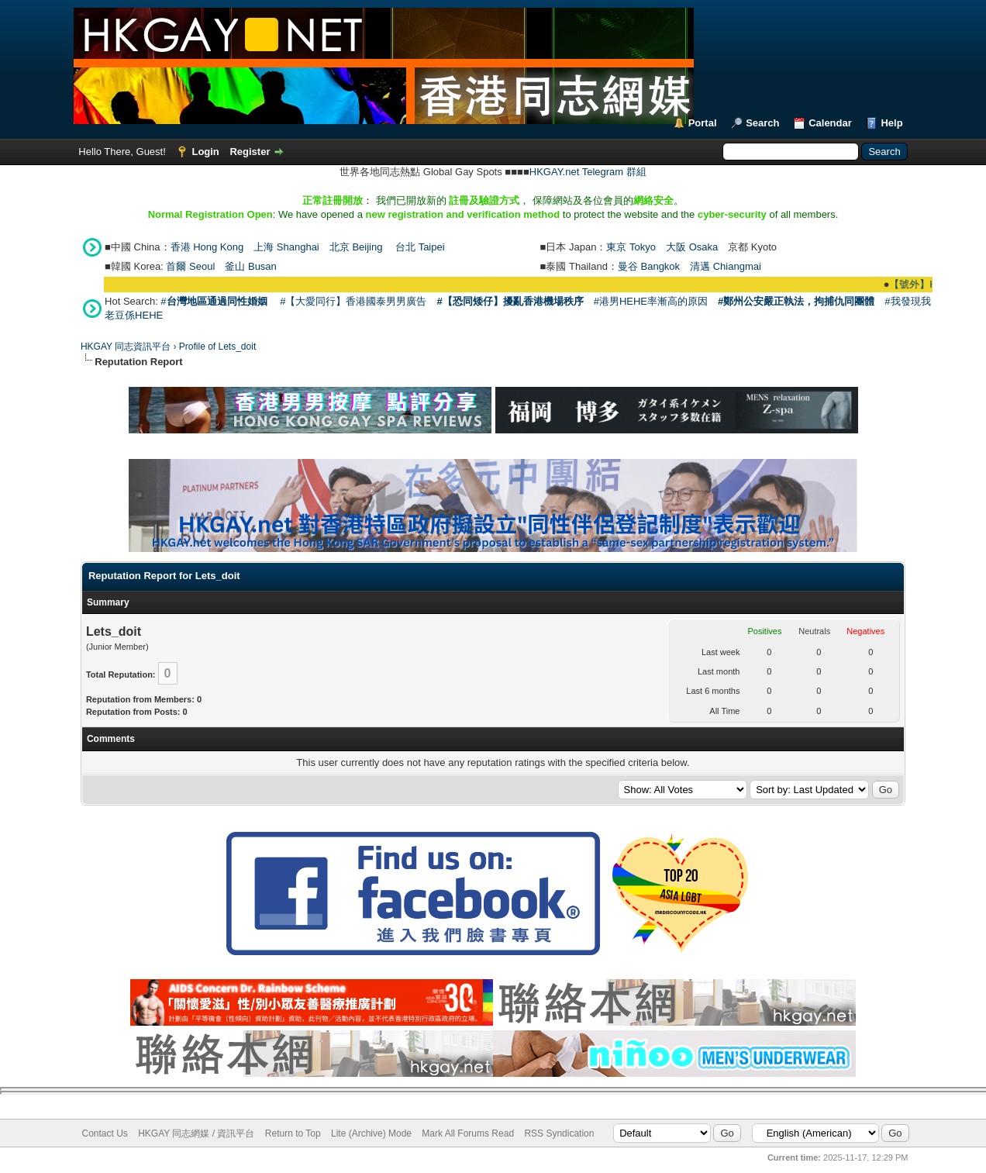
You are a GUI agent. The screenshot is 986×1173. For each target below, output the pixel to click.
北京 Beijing (356, 247)
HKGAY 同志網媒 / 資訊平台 (196, 1133)
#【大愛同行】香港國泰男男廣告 (353, 301)
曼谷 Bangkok (649, 266)
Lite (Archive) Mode (371, 1133)
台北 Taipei (420, 247)
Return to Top (293, 1133)
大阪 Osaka (692, 247)
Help (891, 123)
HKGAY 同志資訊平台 (126, 346)
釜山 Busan (250, 266)
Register (249, 151)
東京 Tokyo (631, 247)
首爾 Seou (189, 266)
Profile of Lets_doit (217, 346)
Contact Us (105, 1133)
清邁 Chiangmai (725, 266)
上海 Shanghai (286, 247)
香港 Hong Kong (207, 247)
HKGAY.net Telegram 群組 (587, 172)
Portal (702, 123)
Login (205, 151)
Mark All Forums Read (468, 1133)
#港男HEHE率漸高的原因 (651, 301)
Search (762, 123)
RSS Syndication (559, 1133)
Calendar (830, 123)
